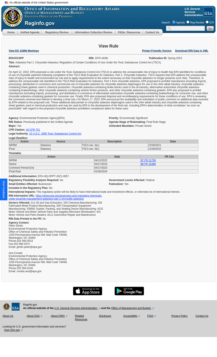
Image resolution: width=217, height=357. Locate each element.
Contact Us (202, 316)
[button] (29, 32)
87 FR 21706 (148, 160)
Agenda (180, 22)
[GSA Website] (208, 14)
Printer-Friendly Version (157, 50)
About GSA (33, 316)
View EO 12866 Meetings (24, 50)
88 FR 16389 (148, 164)
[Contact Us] (153, 34)
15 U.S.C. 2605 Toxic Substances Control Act (55, 133)
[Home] (9, 34)
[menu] (29, 32)
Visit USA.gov (12, 330)
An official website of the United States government (36, 2)
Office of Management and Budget (131, 308)
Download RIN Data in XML (191, 50)
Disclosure (105, 316)
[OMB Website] (11, 24)
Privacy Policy (179, 316)
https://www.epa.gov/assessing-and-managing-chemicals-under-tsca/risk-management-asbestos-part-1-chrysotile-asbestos (55, 197)
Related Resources (81, 317)
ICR (211, 22)
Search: (166, 22)
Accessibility (130, 316)
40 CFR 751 (33, 129)
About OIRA (58, 316)
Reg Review (197, 22)
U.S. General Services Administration (76, 308)
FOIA (150, 316)
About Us (8, 316)
